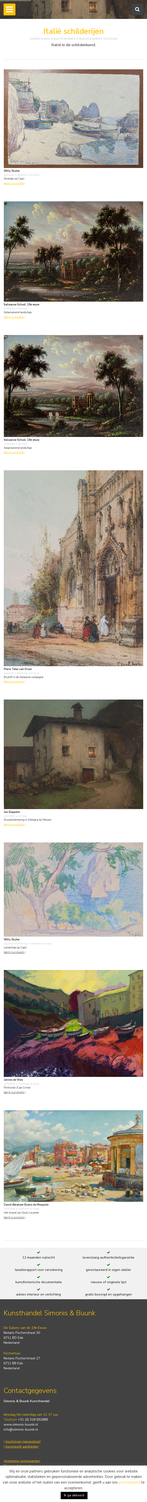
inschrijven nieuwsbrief (22, 1441)
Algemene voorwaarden (22, 1461)
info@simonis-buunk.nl (21, 1429)
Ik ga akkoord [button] (74, 1495)
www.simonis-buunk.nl (21, 1424)
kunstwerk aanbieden (21, 1446)
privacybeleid (129, 1482)
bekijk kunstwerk (15, 183)
